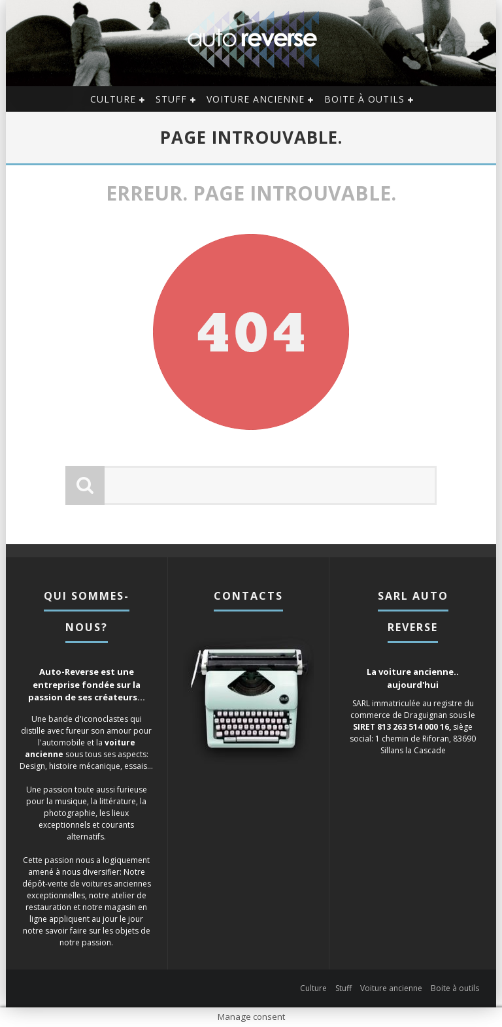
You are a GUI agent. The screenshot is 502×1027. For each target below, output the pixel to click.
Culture (113, 99)
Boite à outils (364, 99)
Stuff (171, 99)
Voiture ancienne (256, 99)
